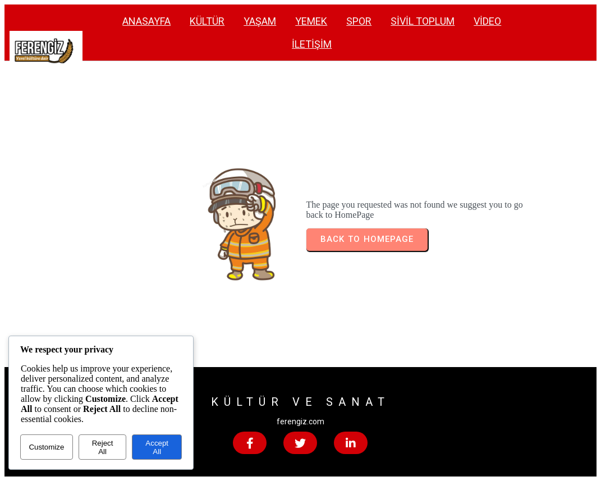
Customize (46, 447)
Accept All (156, 447)
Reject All (102, 447)
